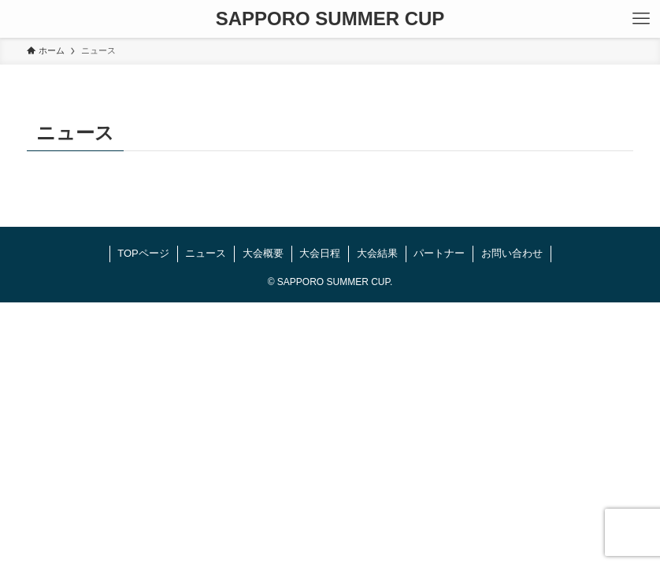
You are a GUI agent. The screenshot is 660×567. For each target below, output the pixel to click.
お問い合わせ (512, 253)
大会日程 (319, 253)
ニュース (205, 253)
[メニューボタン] (641, 19)
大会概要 (263, 253)
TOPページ (143, 253)
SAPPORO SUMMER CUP (330, 18)
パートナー (439, 253)
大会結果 (377, 253)
